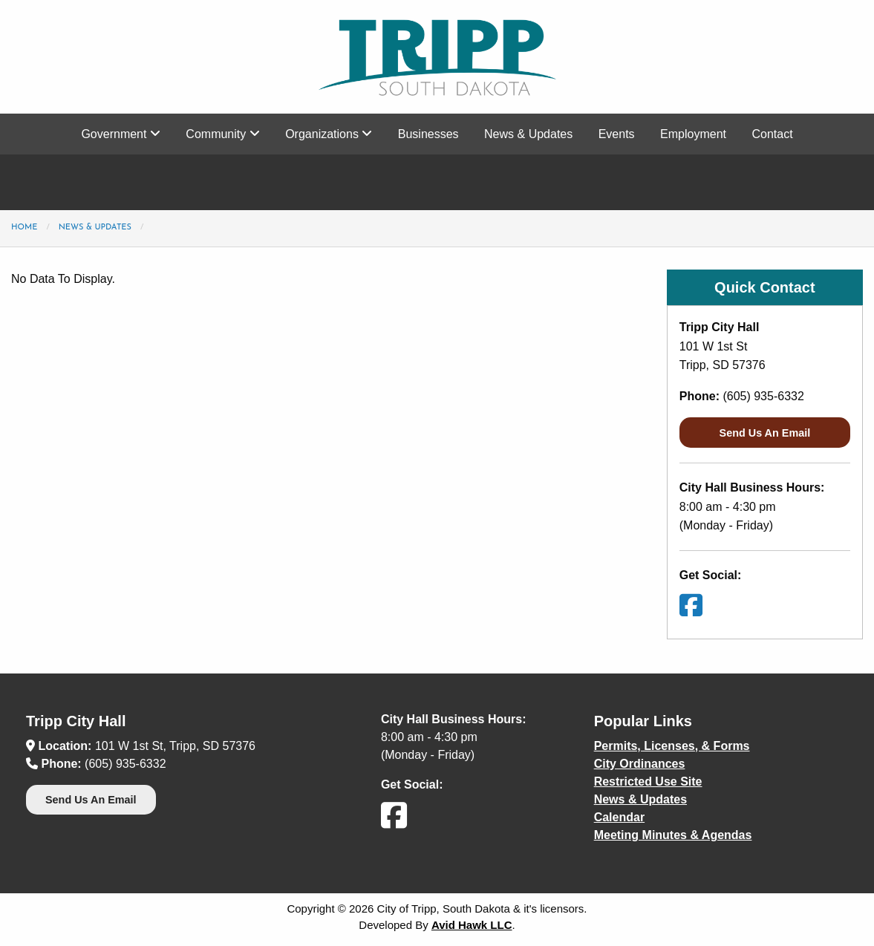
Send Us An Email (765, 433)
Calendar (619, 817)
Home (24, 228)
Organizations (328, 134)
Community (222, 134)
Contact (771, 134)
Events (617, 134)
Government (120, 134)
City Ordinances (639, 763)
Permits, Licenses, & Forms (672, 746)
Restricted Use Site (648, 781)
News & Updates (528, 134)
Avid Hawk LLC (471, 925)
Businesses (428, 134)
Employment (693, 134)
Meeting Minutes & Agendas (673, 835)
